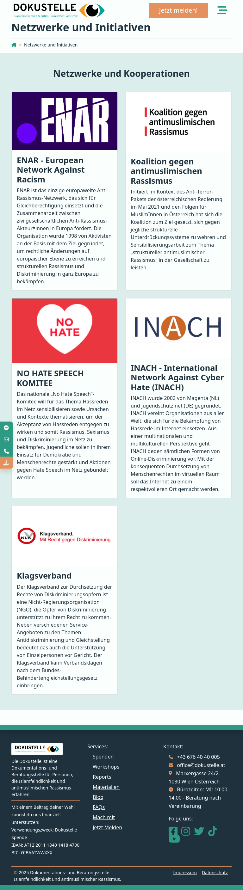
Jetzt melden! (178, 10)
